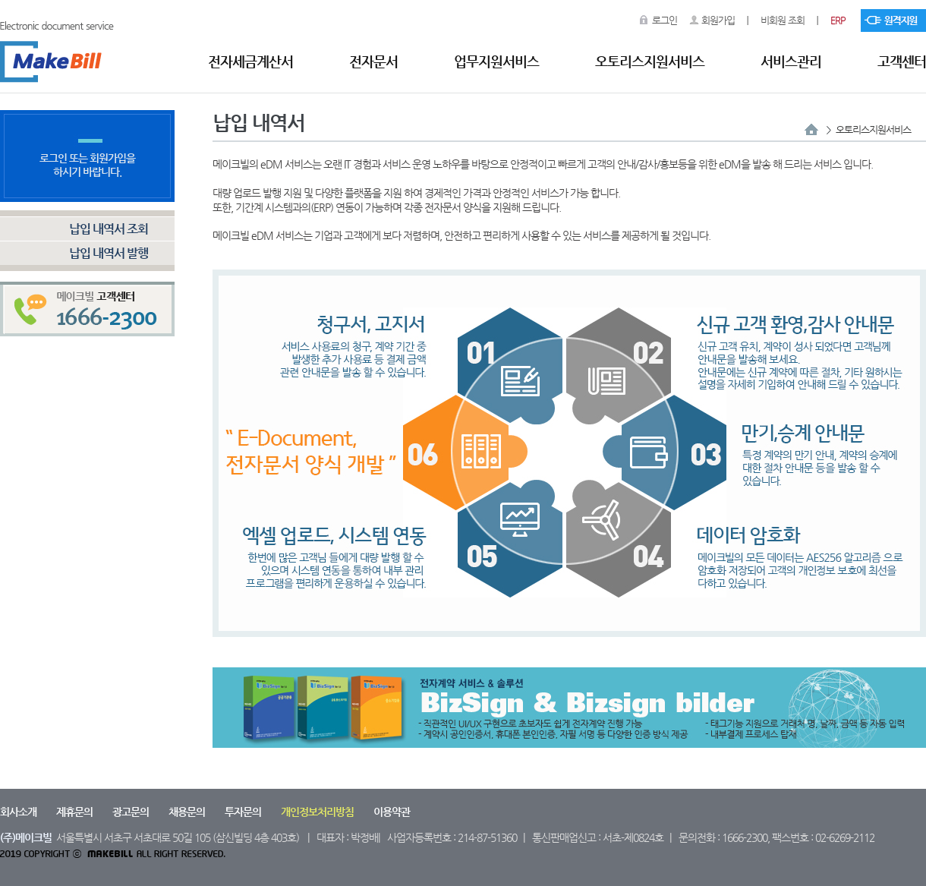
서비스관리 (791, 61)
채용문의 (187, 812)
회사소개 (18, 812)
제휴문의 (74, 812)
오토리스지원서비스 (649, 61)
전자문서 (373, 61)
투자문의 (243, 812)
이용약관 (391, 812)
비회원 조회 (783, 20)
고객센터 (901, 61)
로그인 (664, 20)
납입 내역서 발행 (108, 253)
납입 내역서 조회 (108, 229)
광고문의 (130, 812)
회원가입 (718, 20)
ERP (838, 20)
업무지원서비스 (496, 61)
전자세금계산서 (250, 61)
